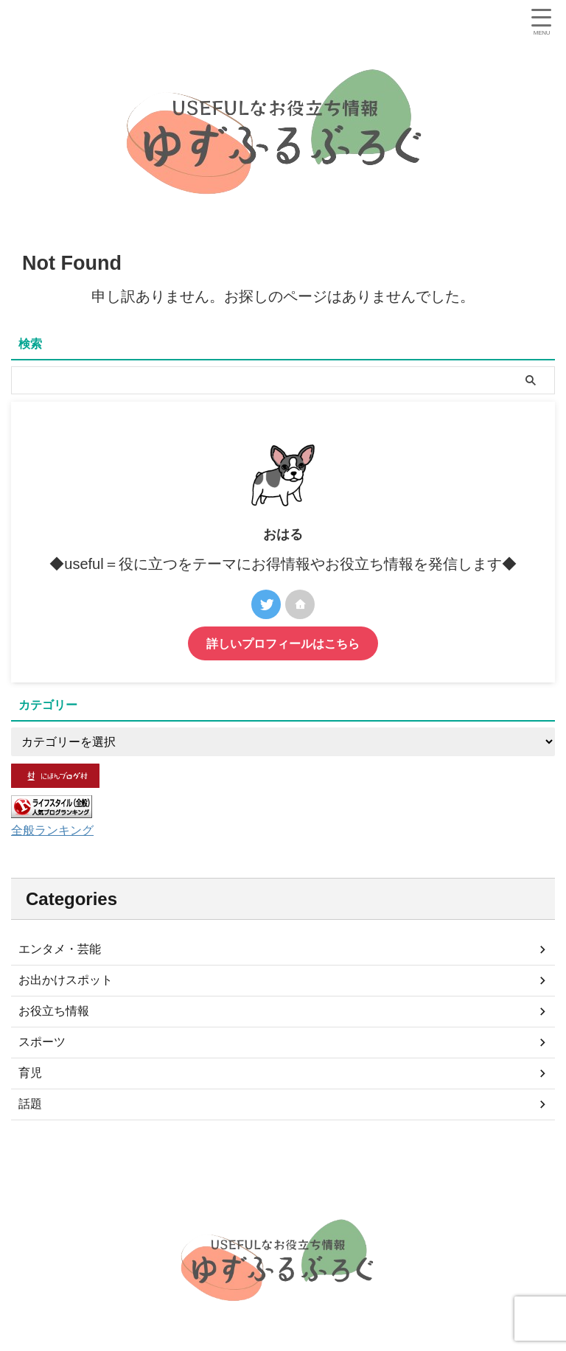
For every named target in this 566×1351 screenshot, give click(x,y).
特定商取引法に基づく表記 (391, 1186)
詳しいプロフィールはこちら (283, 643)
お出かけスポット (65, 980)
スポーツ (42, 1042)
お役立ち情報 (53, 1011)
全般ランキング (57, 830)
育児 (30, 1073)
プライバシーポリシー (278, 1186)
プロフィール (123, 1186)
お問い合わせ (485, 1186)
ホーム (68, 1186)
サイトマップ (191, 1186)
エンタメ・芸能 (59, 949)
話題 (30, 1103)
